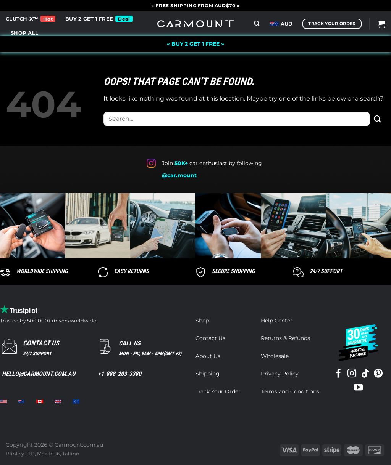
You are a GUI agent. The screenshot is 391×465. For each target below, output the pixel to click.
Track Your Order (218, 391)
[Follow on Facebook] (338, 374)
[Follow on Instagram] (351, 374)
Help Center (276, 320)
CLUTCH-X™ (22, 19)
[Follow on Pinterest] (378, 374)
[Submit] (377, 118)
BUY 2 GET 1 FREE (89, 19)
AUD (281, 24)
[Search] (257, 23)
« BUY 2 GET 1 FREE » (195, 44)
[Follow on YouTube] (358, 388)
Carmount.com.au (79, 444)
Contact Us (210, 338)
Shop (202, 320)
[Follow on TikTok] (364, 374)
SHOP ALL (24, 33)
